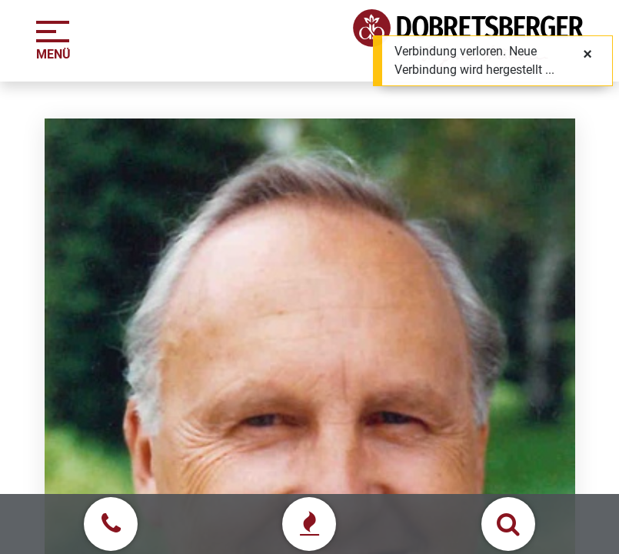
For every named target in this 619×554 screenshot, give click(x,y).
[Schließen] (587, 54)
